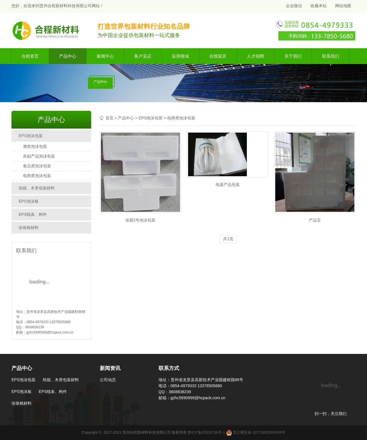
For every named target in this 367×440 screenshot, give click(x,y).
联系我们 (330, 56)
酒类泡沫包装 (35, 146)
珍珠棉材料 (29, 227)
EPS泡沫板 (29, 201)
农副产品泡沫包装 (39, 156)
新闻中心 (105, 56)
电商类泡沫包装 (37, 175)
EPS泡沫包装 (31, 135)
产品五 (315, 220)
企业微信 (293, 5)
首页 (110, 118)
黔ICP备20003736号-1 (206, 432)
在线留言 (218, 56)
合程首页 (30, 56)
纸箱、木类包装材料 (37, 188)
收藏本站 (319, 5)
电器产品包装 (228, 184)
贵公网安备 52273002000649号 (255, 432)
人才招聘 (255, 56)
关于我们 (293, 56)
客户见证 (142, 56)
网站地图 (343, 5)
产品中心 (67, 56)
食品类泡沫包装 (37, 166)
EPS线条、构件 (33, 214)
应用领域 (180, 56)
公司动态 (108, 379)
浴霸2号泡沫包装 (140, 220)
